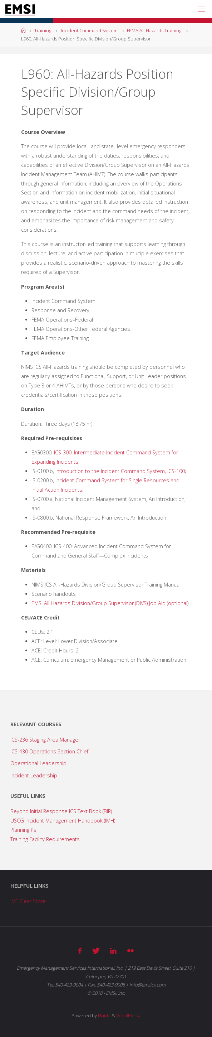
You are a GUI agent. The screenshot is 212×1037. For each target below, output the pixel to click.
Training (42, 30)
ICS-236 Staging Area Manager (45, 739)
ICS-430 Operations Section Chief (49, 751)
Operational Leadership (38, 763)
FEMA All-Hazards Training (154, 30)
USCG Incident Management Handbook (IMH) (62, 820)
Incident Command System (89, 30)
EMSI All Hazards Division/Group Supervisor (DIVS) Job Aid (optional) (109, 603)
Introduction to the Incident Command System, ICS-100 (120, 471)
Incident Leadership (33, 775)
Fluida (103, 1015)
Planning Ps (23, 829)
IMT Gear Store (28, 901)
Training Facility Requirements (45, 839)
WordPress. (128, 1015)
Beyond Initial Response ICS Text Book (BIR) (61, 811)
